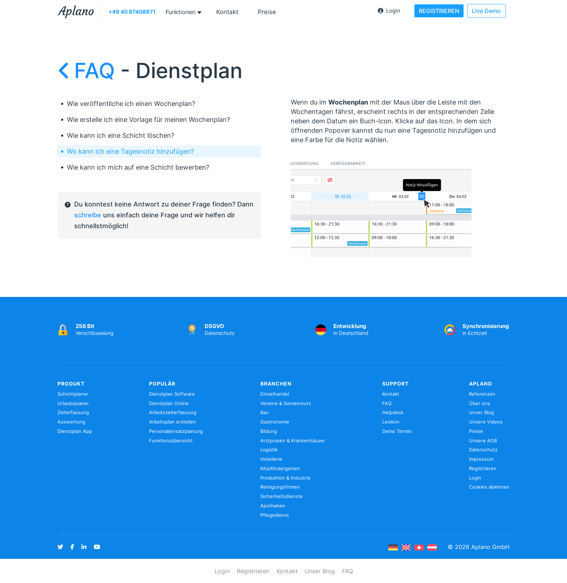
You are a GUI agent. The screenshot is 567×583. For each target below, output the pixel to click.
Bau (264, 412)
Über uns (479, 403)
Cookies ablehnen (489, 487)
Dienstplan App (74, 431)
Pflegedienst (274, 515)
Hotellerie (271, 459)
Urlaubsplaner (73, 403)
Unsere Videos (486, 422)
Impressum (481, 459)
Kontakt (227, 12)
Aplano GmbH (490, 546)
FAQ (88, 70)
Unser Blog (481, 412)
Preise (267, 12)
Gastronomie (274, 422)
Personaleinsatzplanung (176, 431)
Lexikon (391, 422)
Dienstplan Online (169, 403)
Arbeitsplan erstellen (172, 422)
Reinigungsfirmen (280, 487)
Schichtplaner (72, 394)
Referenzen (482, 394)
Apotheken (272, 505)
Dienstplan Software (172, 394)
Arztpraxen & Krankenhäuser (292, 440)
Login (389, 10)
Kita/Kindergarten (280, 468)
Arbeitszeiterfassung (172, 412)
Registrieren (482, 468)
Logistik (269, 449)
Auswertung (71, 422)
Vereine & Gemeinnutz (285, 403)
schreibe (87, 215)
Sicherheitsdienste (281, 496)
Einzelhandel (274, 394)
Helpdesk (393, 412)
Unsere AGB (483, 440)
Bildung (268, 431)
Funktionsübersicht (171, 440)
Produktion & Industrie (285, 478)
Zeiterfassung (73, 412)
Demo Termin (397, 431)
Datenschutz (483, 449)
